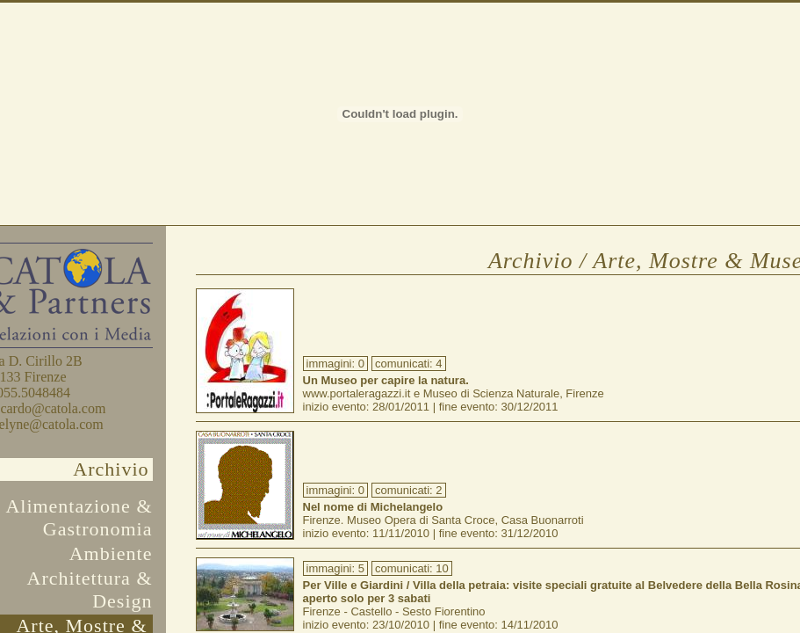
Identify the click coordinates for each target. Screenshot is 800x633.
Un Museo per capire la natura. (386, 380)
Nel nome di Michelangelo (373, 506)
